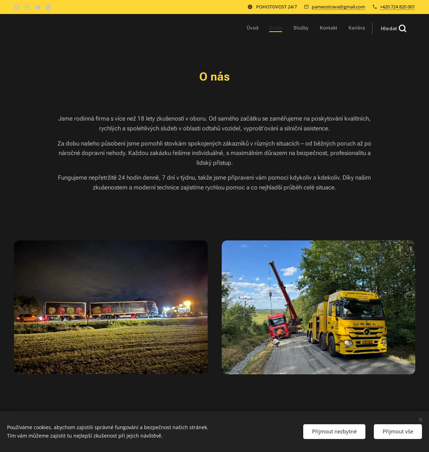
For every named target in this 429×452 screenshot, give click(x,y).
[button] (393, 28)
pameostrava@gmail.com (338, 7)
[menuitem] (322, 28)
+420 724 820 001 (397, 7)
